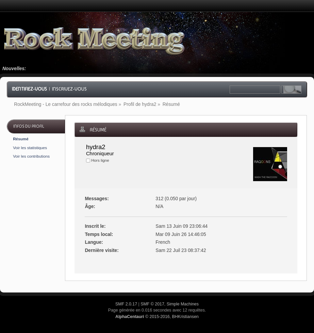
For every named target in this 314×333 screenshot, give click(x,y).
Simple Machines (183, 304)
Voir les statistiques (30, 147)
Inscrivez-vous (69, 89)
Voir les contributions (31, 156)
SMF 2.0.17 (126, 304)
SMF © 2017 (152, 304)
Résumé (20, 139)
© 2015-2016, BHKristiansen (157, 316)
